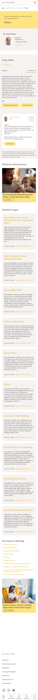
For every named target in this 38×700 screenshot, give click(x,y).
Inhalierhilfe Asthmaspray (11, 551)
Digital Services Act (7, 679)
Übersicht (7, 64)
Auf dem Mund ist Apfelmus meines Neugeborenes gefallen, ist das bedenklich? (19, 571)
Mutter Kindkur (8, 554)
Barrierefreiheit (6, 683)
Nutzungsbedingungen (9, 672)
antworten (11, 144)
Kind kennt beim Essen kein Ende (14, 574)
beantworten (28, 105)
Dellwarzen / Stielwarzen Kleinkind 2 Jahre (16, 567)
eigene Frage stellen (12, 105)
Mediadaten (5, 668)
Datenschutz (5, 675)
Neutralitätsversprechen (9, 664)
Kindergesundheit (18, 139)
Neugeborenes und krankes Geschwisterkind (17, 563)
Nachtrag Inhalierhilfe (10, 548)
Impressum (5, 660)
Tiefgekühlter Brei (9, 560)
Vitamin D (7, 557)
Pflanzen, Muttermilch (10, 544)
